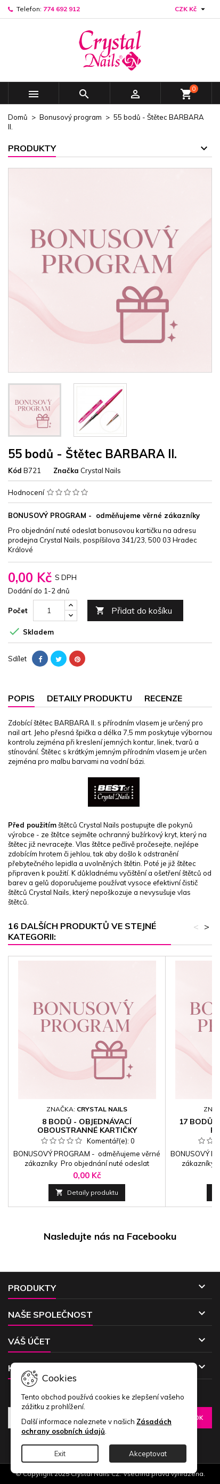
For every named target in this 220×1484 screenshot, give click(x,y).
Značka (66, 470)
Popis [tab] (21, 698)
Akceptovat (148, 1453)
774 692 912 (61, 9)
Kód (15, 470)
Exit (60, 1453)
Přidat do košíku (133, 610)
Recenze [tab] (163, 698)
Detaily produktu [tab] (89, 698)
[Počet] (49, 610)
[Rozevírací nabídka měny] (191, 9)
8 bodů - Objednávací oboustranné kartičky (87, 1126)
